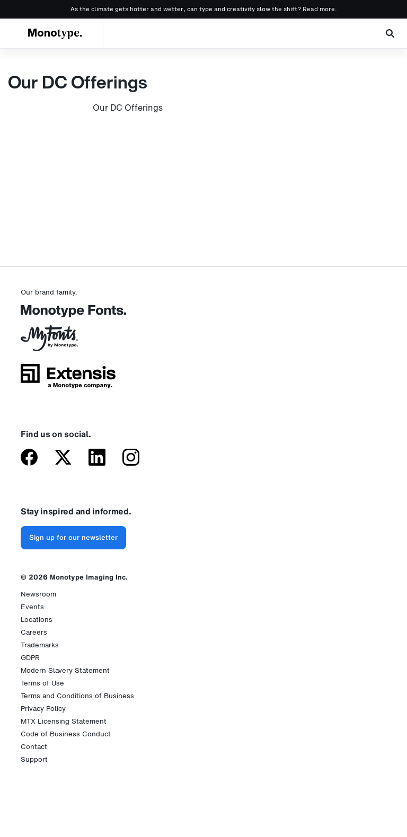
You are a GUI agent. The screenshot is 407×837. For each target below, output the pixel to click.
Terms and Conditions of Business (77, 696)
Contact (34, 747)
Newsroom (38, 594)
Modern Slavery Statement (65, 670)
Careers (34, 632)
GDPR (30, 658)
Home (10, 56)
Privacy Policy (43, 709)
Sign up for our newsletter (73, 537)
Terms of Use (42, 683)
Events (32, 607)
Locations (36, 620)
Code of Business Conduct (66, 734)
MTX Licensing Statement (64, 721)
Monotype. (55, 33)
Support (34, 759)
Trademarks (40, 645)
